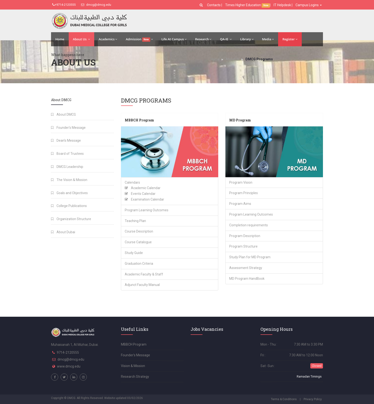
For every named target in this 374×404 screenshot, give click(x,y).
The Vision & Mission (69, 180)
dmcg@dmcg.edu (96, 4)
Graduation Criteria (139, 263)
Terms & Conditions (284, 399)
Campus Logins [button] (309, 5)
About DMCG (63, 114)
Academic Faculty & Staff (144, 274)
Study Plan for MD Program (249, 257)
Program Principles (243, 193)
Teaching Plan (135, 221)
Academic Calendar (146, 188)
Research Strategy (135, 376)
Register (289, 39)
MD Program (240, 120)
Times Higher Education (243, 5)
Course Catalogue (138, 242)
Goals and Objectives (69, 193)
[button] (202, 5)
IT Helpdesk (282, 5)
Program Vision (240, 182)
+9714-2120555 (64, 4)
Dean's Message (66, 140)
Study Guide (134, 253)
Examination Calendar (147, 199)
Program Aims (240, 204)
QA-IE (226, 39)
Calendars (132, 182)
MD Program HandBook (247, 278)
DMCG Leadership (67, 167)
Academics (108, 39)
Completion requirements (248, 225)
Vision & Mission (133, 366)
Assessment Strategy (245, 268)
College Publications (69, 206)
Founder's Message (68, 127)
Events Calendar (143, 194)
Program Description (244, 236)
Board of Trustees (67, 153)
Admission (139, 39)
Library (247, 39)
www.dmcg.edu (68, 366)
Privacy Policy (313, 399)
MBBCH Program (139, 120)
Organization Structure (71, 219)
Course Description (139, 231)
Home (59, 39)
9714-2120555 (68, 352)
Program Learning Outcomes (146, 210)
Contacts (214, 5)
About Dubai (63, 232)
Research (203, 39)
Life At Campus (174, 39)
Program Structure (243, 246)
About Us (81, 39)
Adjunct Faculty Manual (142, 285)
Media (268, 39)
